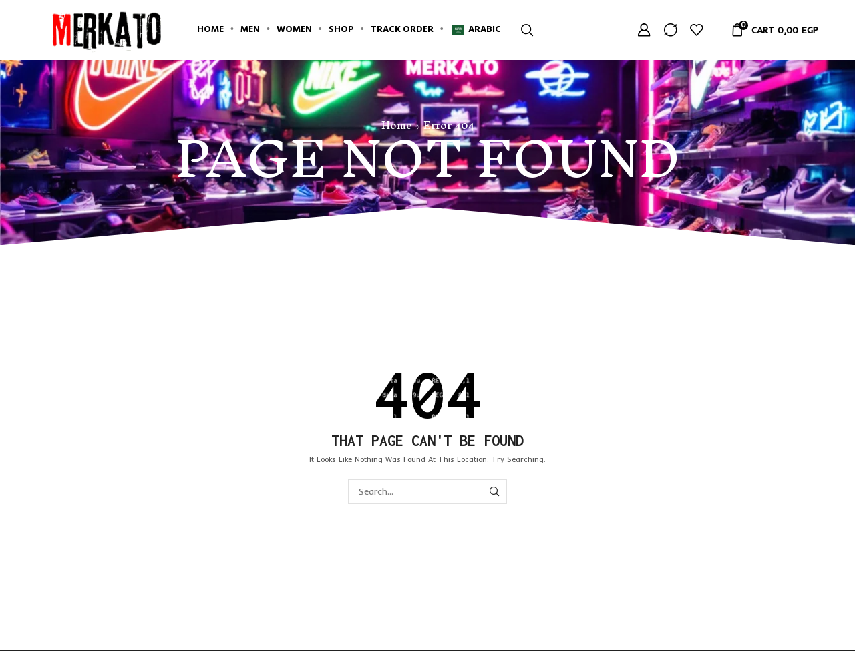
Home (210, 30)
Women (294, 30)
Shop (341, 30)
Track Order (402, 30)
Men (250, 30)
